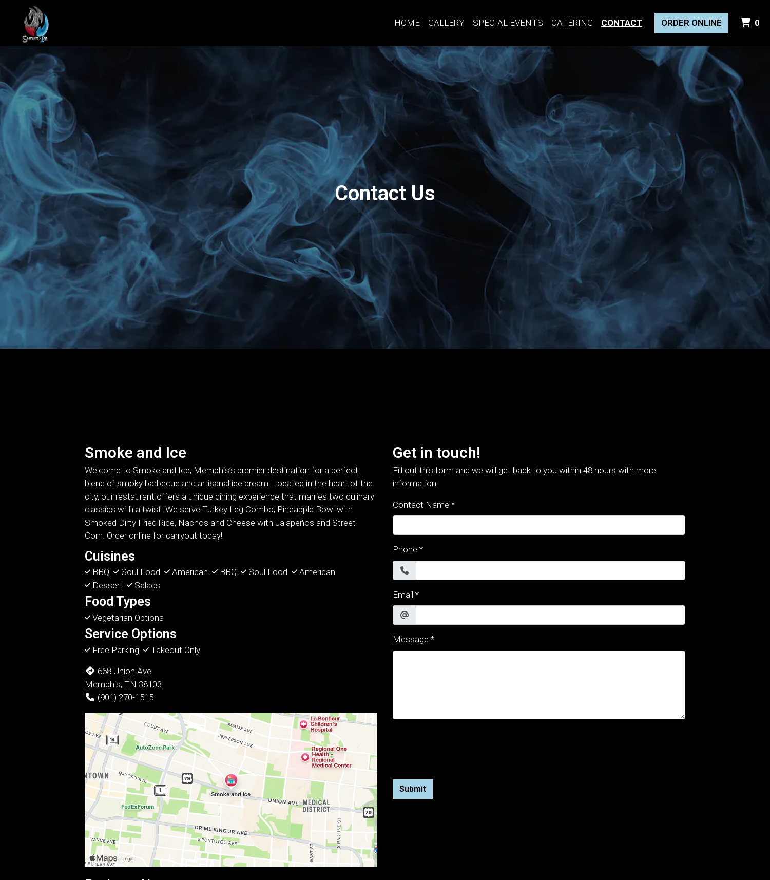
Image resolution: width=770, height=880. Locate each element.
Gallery (446, 22)
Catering (572, 22)
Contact (621, 22)
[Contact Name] (539, 525)
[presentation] (471, 748)
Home (407, 22)
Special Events (508, 22)
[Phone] (550, 570)
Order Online (691, 22)
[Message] (539, 685)
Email (403, 594)
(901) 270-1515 (119, 697)
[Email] (550, 615)
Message (411, 639)
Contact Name (421, 505)
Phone (405, 549)
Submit (412, 789)
